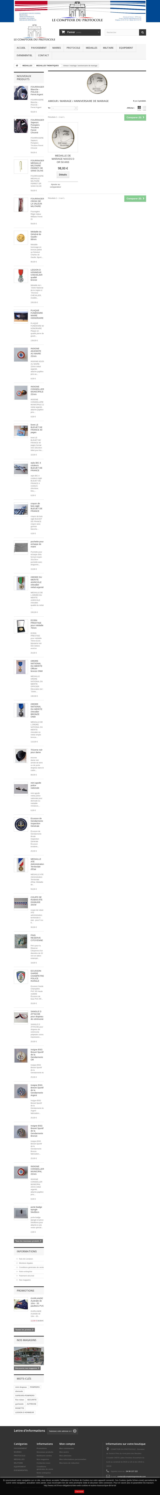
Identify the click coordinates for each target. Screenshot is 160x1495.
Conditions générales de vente (31, 1267)
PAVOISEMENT (39, 47)
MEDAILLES (91, 47)
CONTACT (43, 55)
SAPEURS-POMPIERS (24, 1395)
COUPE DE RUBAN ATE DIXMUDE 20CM (36, 901)
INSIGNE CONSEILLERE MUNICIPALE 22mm (38, 390)
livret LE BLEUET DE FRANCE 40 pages (36, 428)
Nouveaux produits (24, 77)
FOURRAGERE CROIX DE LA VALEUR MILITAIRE (38, 202)
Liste (144, 108)
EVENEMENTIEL (24, 55)
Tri (49, 108)
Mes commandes (66, 1448)
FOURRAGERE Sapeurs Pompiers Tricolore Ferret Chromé (38, 126)
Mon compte (67, 1444)
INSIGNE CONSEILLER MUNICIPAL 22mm (37, 1170)
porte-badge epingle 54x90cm (36, 1209)
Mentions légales (26, 1263)
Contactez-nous (43, 1463)
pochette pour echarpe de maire (37, 544)
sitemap (40, 1476)
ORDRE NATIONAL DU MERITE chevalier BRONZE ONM (36, 710)
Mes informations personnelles (72, 1459)
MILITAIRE (108, 47)
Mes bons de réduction (69, 1463)
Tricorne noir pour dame (36, 751)
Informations (27, 1251)
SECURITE (32, 1400)
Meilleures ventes (44, 1456)
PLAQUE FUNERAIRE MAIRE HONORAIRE (37, 314)
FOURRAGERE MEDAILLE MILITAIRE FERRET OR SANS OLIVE (38, 165)
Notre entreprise (25, 1271)
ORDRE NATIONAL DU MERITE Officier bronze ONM (37, 666)
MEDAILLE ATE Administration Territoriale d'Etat (37, 864)
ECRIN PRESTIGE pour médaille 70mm (37, 624)
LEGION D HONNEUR (24, 1412)
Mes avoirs (64, 1452)
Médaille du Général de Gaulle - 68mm (36, 235)
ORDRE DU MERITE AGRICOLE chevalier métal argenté (37, 582)
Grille (139, 108)
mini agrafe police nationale (36, 785)
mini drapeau (21, 1387)
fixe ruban (19, 1400)
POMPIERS (35, 1387)
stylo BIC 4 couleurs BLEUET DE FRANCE (36, 467)
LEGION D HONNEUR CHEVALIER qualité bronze (36, 275)
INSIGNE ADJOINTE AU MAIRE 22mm (36, 352)
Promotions (25, 1290)
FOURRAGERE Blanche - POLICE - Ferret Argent (38, 91)
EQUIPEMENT (126, 47)
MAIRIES (56, 47)
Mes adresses (65, 1456)
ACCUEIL (21, 47)
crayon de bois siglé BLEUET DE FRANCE (36, 507)
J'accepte (79, 1491)
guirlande (19, 1404)
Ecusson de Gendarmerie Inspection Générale (37, 822)
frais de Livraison (26, 1259)
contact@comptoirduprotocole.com (131, 1476)
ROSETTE (19, 1408)
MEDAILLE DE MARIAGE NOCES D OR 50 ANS (63, 159)
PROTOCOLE (73, 47)
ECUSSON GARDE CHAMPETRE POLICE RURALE (37, 976)
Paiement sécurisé (26, 1276)
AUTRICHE (31, 1404)
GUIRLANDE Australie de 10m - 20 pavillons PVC (37, 1302)
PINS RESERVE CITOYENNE (37, 937)
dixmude (19, 1391)
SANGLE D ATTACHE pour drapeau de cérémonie (37, 1015)
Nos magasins (25, 1280)
